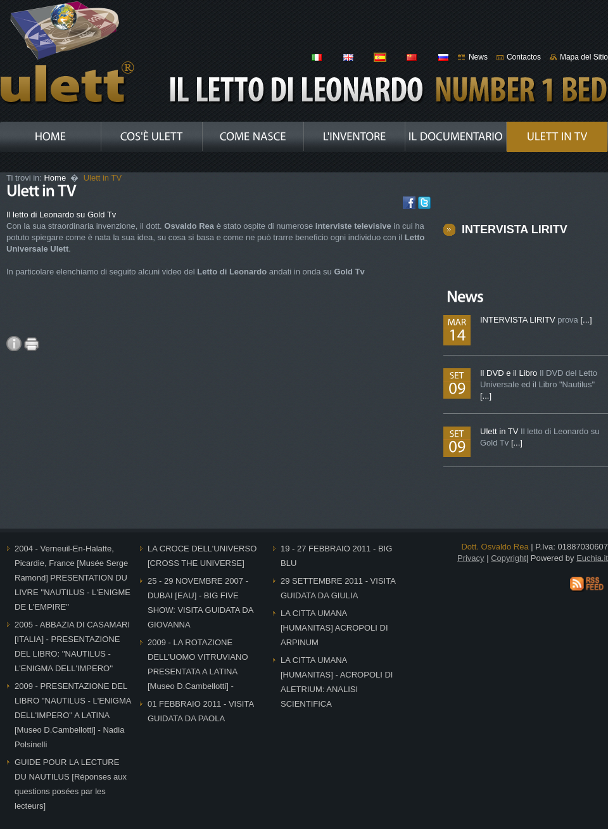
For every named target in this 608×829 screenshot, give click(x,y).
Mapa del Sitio (584, 57)
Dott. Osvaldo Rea (494, 546)
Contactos (524, 57)
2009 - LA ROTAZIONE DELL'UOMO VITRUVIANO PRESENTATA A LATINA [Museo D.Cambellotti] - (198, 664)
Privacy (470, 558)
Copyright (508, 558)
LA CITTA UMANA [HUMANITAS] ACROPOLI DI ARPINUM (334, 627)
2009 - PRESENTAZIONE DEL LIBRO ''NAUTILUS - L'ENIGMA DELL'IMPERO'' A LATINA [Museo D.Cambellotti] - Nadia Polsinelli (73, 715)
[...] (586, 320)
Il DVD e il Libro (510, 373)
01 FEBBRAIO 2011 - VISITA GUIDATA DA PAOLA (201, 711)
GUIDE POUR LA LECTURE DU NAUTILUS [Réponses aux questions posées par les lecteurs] (71, 784)
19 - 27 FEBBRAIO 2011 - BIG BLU (336, 556)
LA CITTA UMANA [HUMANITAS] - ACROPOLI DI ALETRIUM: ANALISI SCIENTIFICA (337, 682)
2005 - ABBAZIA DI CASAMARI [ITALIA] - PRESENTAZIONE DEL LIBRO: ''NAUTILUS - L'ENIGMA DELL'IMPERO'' (72, 646)
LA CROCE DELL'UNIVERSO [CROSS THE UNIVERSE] (202, 556)
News (478, 57)
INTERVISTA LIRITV (514, 229)
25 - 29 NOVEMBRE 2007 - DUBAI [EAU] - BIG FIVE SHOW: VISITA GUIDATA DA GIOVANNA (200, 602)
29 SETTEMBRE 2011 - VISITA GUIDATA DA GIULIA (338, 588)
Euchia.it (592, 558)
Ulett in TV (500, 431)
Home (56, 178)
